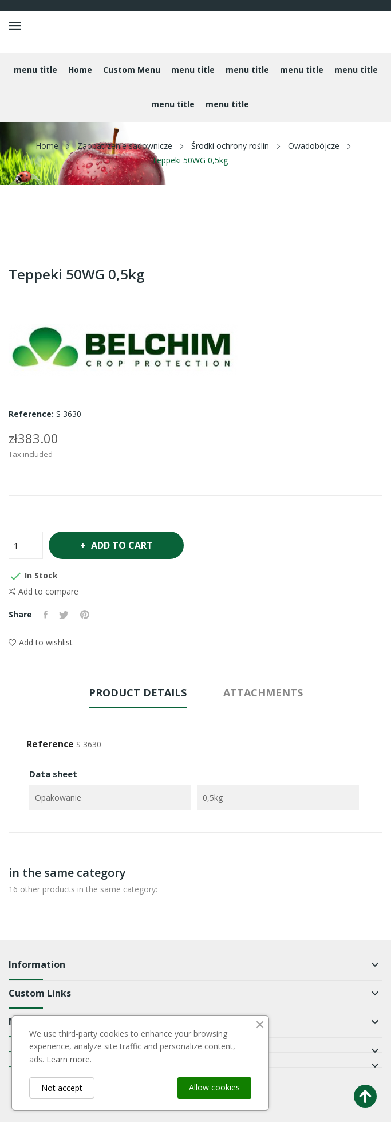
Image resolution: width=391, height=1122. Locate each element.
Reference (50, 744)
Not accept (61, 1087)
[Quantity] (26, 545)
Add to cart (121, 545)
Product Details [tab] (138, 692)
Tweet (63, 614)
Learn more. (69, 1059)
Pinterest (84, 614)
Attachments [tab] (263, 692)
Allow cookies (214, 1087)
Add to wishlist (41, 642)
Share (45, 614)
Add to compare (43, 591)
